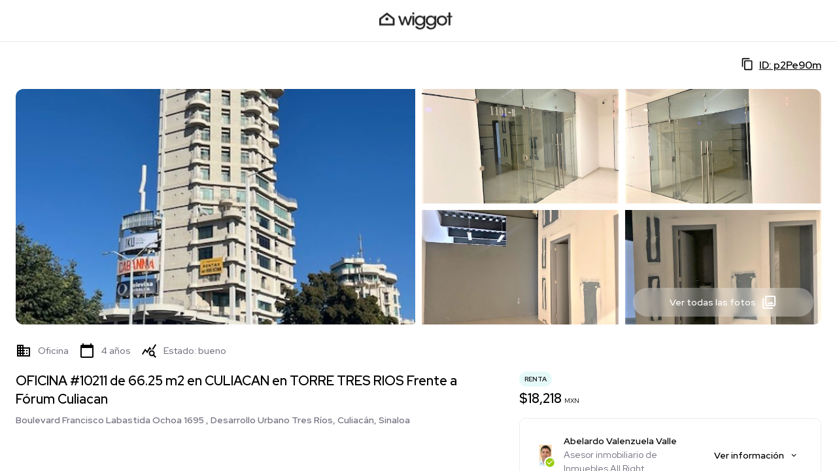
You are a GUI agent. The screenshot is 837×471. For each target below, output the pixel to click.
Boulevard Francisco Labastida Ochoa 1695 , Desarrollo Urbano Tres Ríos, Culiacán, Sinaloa (213, 420)
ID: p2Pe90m (781, 65)
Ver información (756, 455)
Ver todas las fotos (723, 302)
